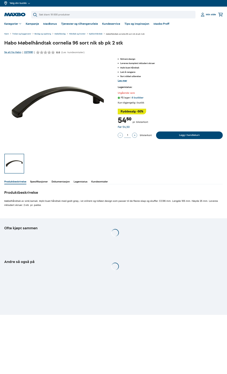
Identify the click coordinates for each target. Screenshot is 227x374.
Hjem (6, 34)
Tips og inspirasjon (137, 24)
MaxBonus (50, 24)
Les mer (122, 81)
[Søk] (113, 14)
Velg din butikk (20, 3)
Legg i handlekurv (189, 135)
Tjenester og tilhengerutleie (79, 24)
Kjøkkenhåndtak (95, 34)
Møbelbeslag (60, 34)
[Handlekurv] (220, 14)
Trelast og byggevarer (21, 34)
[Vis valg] (12, 24)
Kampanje (32, 24)
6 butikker (137, 98)
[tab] (15, 182)
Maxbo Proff (161, 24)
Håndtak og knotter (77, 34)
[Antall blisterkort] (127, 135)
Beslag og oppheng (43, 34)
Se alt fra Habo (12, 52)
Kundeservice (111, 24)
